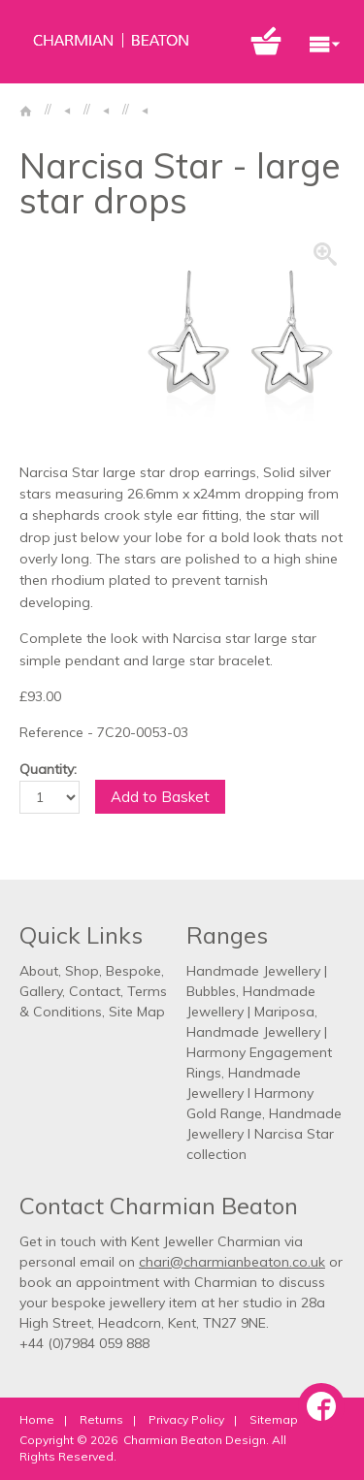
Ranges (227, 934)
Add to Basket (160, 797)
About (38, 971)
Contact (94, 991)
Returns (101, 1419)
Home (36, 1419)
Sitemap (273, 1419)
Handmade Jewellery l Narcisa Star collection (264, 1134)
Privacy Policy (186, 1419)
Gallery (40, 991)
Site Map (137, 1011)
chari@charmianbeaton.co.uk (232, 1262)
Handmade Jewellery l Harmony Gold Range (250, 1093)
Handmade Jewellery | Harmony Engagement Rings (259, 1052)
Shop (82, 971)
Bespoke (133, 971)
